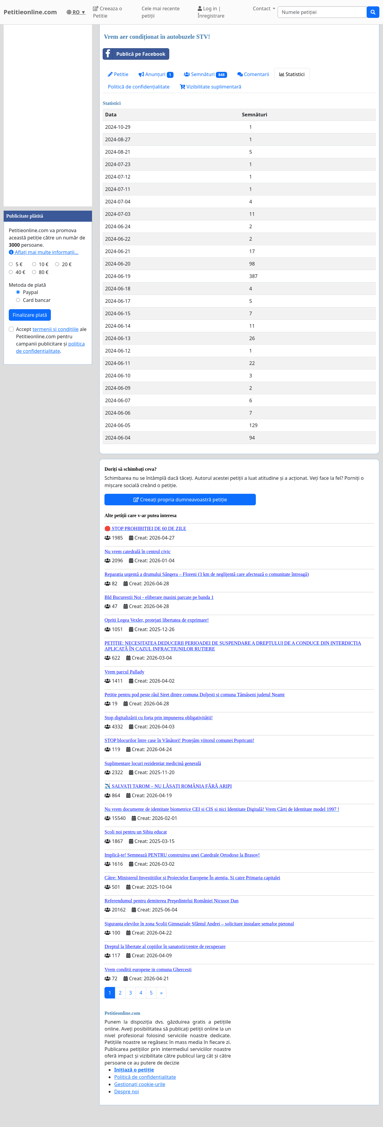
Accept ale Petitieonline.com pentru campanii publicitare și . (51, 340)
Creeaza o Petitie (107, 12)
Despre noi (126, 1091)
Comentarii (253, 74)
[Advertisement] (48, 115)
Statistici (292, 74)
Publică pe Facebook (134, 53)
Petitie (118, 74)
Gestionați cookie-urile (139, 1084)
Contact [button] (262, 8)
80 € (43, 272)
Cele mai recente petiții (161, 12)
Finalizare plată (30, 315)
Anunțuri (156, 74)
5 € (19, 264)
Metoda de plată (27, 285)
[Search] (322, 12)
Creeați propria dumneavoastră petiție (180, 499)
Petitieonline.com (30, 12)
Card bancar (37, 300)
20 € (67, 264)
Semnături (205, 74)
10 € (43, 264)
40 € (20, 272)
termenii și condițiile (55, 329)
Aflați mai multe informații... (43, 252)
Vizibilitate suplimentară (210, 86)
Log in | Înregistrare (211, 12)
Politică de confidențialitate (139, 86)
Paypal (30, 292)
